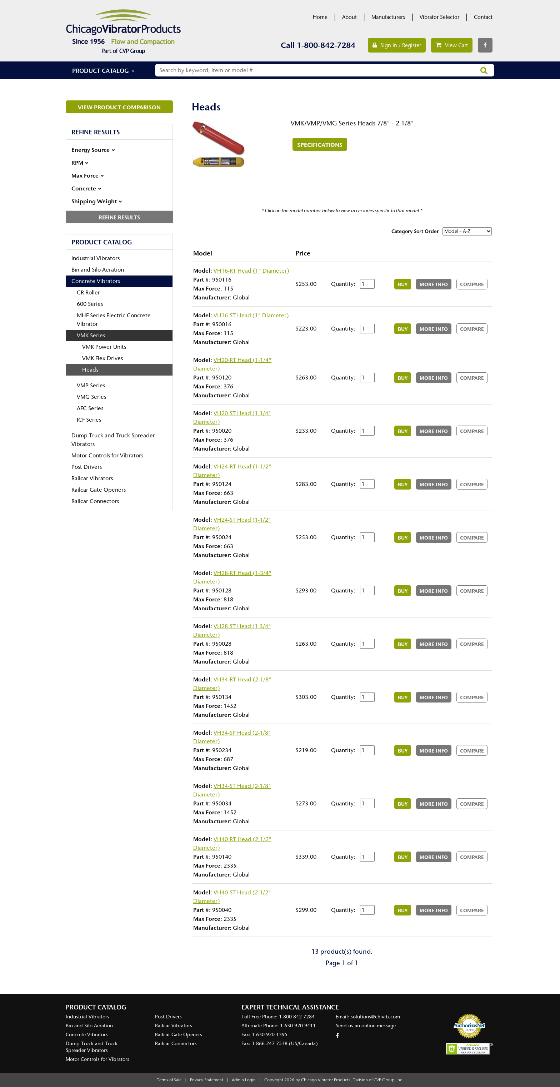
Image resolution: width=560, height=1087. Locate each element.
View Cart (452, 45)
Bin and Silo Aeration (97, 269)
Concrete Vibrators (95, 281)
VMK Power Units (104, 347)
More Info (434, 284)
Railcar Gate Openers (98, 489)
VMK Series (91, 335)
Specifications (319, 144)
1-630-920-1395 (270, 1034)
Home (320, 17)
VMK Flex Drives (102, 358)
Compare (472, 284)
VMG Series (91, 397)
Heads (90, 369)
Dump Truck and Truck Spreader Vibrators (113, 440)
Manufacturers (388, 17)
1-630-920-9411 (298, 1025)
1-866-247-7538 (270, 1043)
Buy (403, 284)
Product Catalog (100, 70)
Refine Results (119, 217)
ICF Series (89, 419)
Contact (483, 17)
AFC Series (90, 408)
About (349, 17)
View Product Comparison (119, 107)
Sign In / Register (396, 45)
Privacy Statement (206, 1079)
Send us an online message (366, 1025)
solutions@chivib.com (375, 1016)
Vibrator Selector (439, 17)
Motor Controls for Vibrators (107, 455)
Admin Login (244, 1079)
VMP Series (91, 385)
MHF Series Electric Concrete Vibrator (114, 320)
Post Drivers (86, 467)
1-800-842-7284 (326, 45)
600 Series (90, 304)
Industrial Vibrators (95, 258)
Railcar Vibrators (92, 478)
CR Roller (88, 292)
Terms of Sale (169, 1079)
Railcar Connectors (95, 501)
